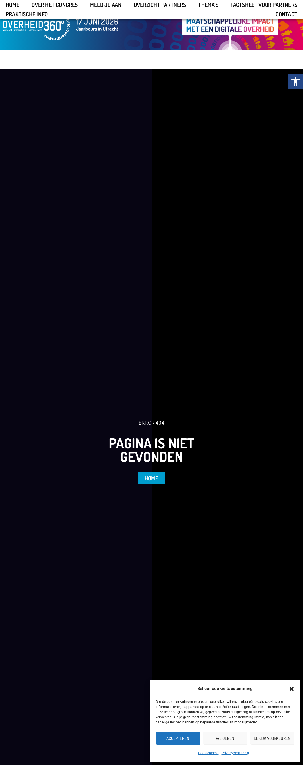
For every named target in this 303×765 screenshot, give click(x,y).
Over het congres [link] (54, 4)
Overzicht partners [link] (160, 4)
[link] (295, 81)
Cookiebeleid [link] (208, 753)
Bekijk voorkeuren (272, 738)
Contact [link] (286, 14)
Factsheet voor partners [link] (263, 4)
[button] (291, 689)
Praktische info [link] (27, 14)
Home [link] (12, 4)
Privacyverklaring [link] (235, 753)
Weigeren (225, 738)
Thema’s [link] (208, 4)
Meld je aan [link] (105, 4)
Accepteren (177, 738)
